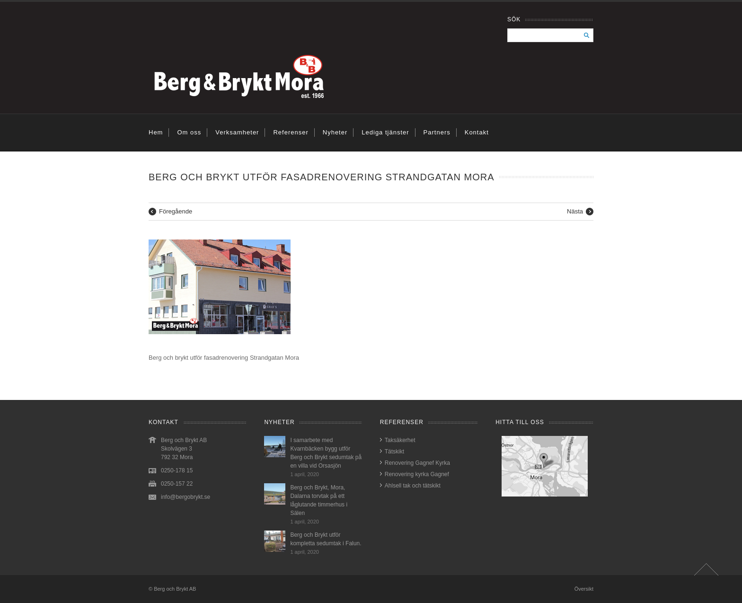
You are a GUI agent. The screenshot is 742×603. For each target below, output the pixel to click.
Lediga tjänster (385, 132)
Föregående (175, 211)
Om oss (189, 132)
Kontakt (477, 132)
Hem (156, 132)
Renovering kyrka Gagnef (417, 474)
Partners (437, 132)
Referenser (290, 132)
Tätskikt (394, 451)
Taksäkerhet (400, 440)
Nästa (575, 211)
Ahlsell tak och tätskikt (413, 485)
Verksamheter (237, 132)
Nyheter (335, 132)
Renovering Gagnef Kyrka (417, 463)
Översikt (583, 589)
